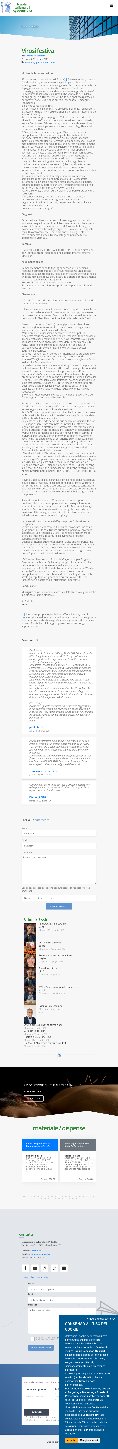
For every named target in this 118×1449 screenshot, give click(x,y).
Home (24, 26)
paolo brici (36, 727)
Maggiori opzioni (89, 1440)
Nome (24, 828)
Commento (27, 852)
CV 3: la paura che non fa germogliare (43, 1024)
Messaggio (33, 1304)
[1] (65, 79)
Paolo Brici (50, 62)
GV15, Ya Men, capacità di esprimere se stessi (59, 988)
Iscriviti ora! (33, 1098)
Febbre (28, 62)
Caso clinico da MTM (34, 1030)
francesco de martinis (43, 771)
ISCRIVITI (36, 1412)
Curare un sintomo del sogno (50, 944)
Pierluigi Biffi (37, 797)
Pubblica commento (59, 906)
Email (24, 840)
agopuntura (38, 62)
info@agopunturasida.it (39, 1253)
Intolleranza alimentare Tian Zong (53, 925)
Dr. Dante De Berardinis (35, 55)
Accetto (71, 1440)
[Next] (92, 1163)
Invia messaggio (41, 1347)
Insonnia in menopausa (50, 1005)
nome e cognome (36, 1389)
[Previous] (26, 1163)
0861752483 (37, 1250)
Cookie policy (42, 1277)
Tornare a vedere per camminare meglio (55, 957)
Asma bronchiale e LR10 (48, 970)
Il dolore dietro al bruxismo (37, 1036)
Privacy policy (28, 1277)
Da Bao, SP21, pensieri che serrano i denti (45, 1042)
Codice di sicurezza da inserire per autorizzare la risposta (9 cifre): (56, 889)
